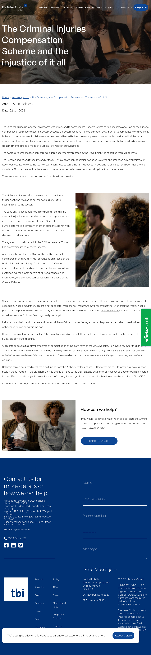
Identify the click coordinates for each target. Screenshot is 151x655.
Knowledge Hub (83, 7)
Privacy (56, 595)
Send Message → (101, 569)
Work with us (99, 7)
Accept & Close (123, 635)
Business (56, 7)
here (102, 635)
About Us (69, 7)
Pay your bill (141, 7)
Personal (44, 7)
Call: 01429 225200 (99, 441)
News (37, 619)
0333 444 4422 (15, 538)
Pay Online (40, 627)
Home (5, 97)
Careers (38, 611)
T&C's (55, 587)
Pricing (112, 7)
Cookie (38, 595)
